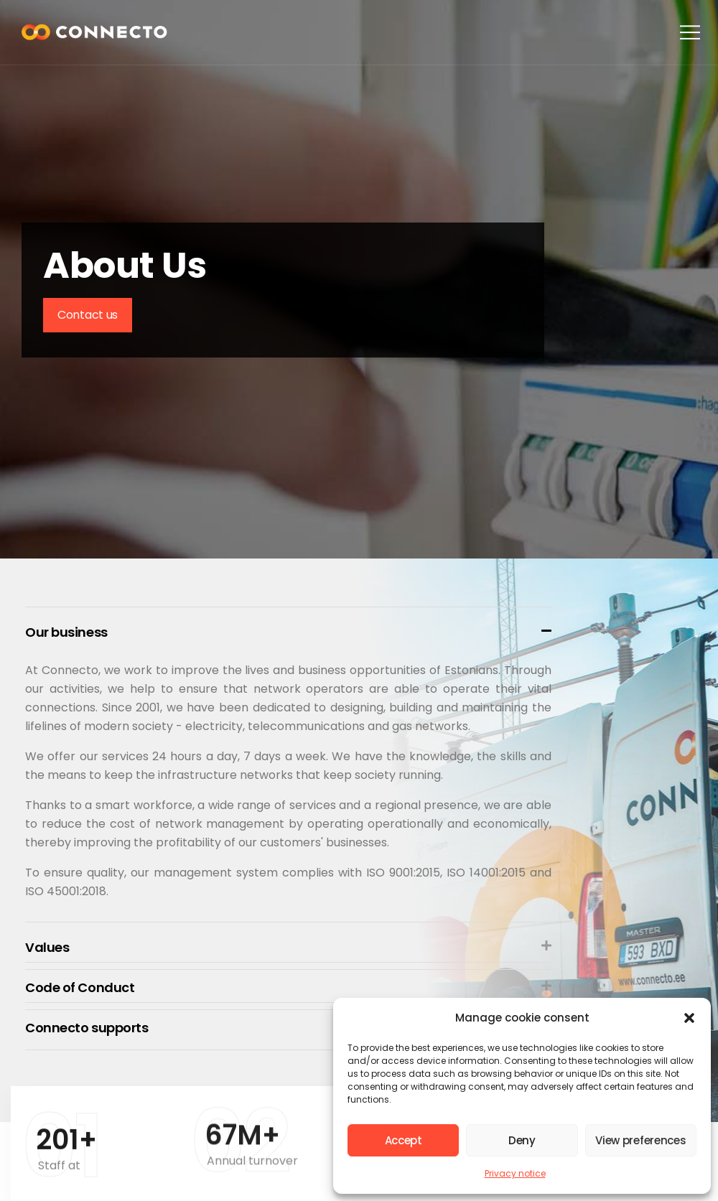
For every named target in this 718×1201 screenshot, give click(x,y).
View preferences (640, 1140)
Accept (403, 1140)
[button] (689, 1018)
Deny (522, 1140)
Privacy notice (515, 1173)
